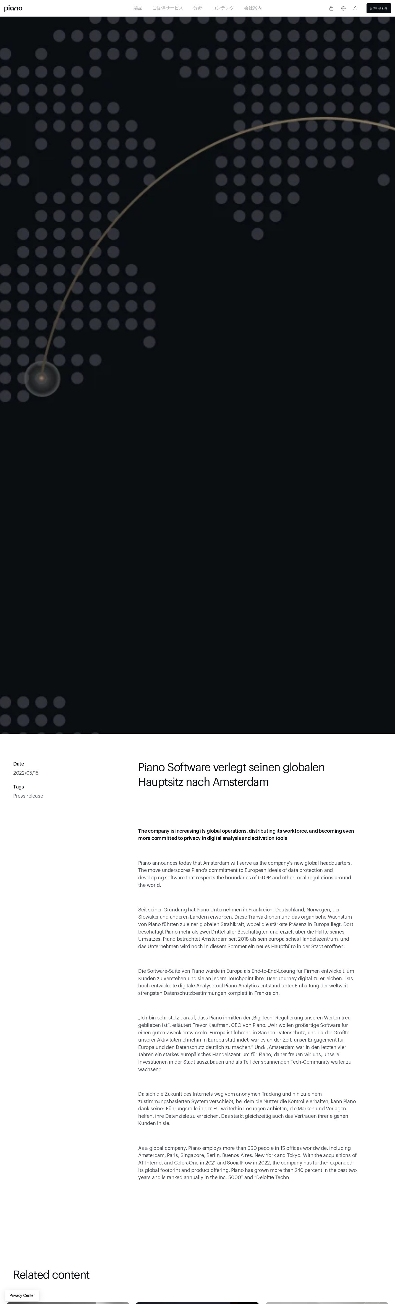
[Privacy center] (331, 8)
